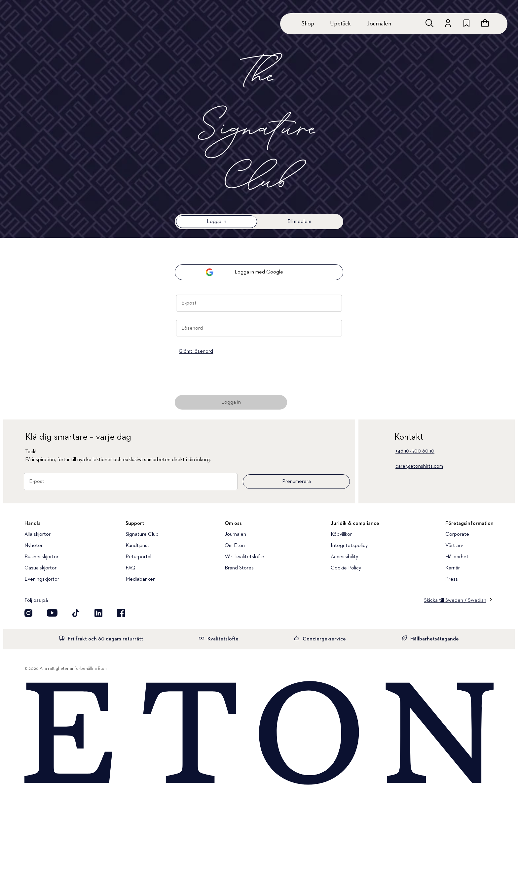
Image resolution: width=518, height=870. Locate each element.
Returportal (138, 557)
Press (451, 579)
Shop (307, 24)
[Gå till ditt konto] (448, 23)
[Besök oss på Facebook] (121, 613)
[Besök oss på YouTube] (52, 613)
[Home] (259, 733)
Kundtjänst (137, 545)
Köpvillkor (341, 534)
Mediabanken (141, 579)
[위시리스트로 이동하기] (466, 23)
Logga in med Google (244, 272)
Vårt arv (454, 545)
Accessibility (344, 557)
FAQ (130, 568)
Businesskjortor (41, 557)
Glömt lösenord (196, 351)
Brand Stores (239, 568)
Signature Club (142, 534)
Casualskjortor (40, 568)
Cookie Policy (346, 568)
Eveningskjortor (41, 579)
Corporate (457, 534)
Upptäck (340, 24)
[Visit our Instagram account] (28, 613)
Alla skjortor (37, 534)
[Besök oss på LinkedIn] (98, 613)
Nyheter (33, 545)
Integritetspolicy (349, 545)
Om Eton (235, 545)
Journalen (379, 24)
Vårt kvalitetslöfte (244, 557)
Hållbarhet (456, 557)
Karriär (452, 568)
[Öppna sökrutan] (429, 23)
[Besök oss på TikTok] (76, 613)
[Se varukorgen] (485, 23)
